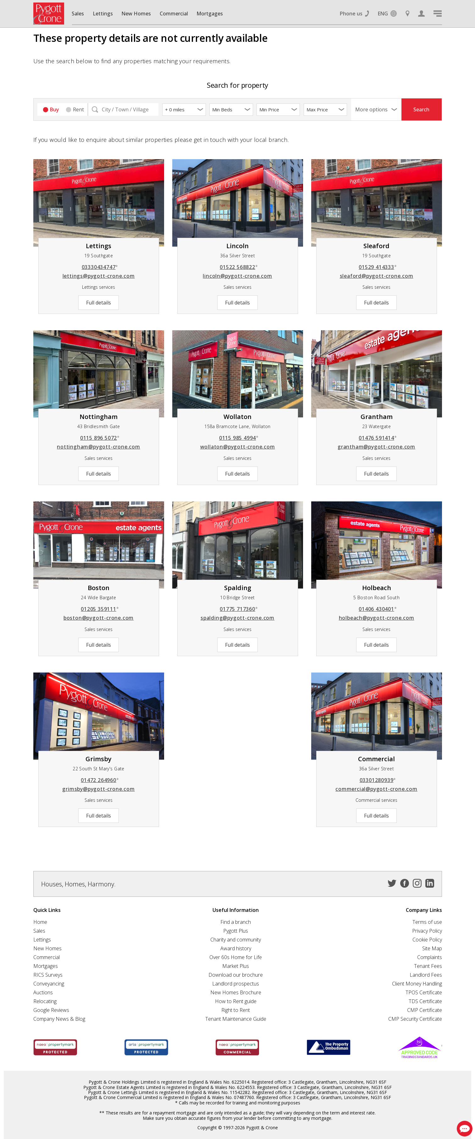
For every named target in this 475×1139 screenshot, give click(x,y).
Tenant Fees (428, 966)
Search (421, 109)
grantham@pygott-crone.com (376, 447)
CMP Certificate (424, 1010)
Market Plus (235, 966)
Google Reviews (51, 1010)
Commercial (174, 13)
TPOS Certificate (424, 992)
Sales (78, 13)
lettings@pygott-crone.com (99, 276)
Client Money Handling (417, 983)
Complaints (429, 957)
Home (40, 921)
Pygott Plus (235, 930)
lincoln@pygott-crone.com (237, 276)
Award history (235, 948)
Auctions (43, 992)
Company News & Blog (59, 1018)
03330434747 (100, 267)
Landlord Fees (426, 974)
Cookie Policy (427, 939)
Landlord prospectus (235, 983)
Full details (98, 302)
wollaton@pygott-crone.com (237, 447)
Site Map (432, 948)
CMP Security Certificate (415, 1018)
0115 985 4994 (239, 438)
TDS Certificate (425, 1001)
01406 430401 (378, 609)
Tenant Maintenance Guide (235, 1018)
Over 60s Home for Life (235, 957)
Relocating (45, 1001)
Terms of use (427, 921)
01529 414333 (378, 267)
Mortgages (209, 13)
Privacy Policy (427, 930)
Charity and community (235, 939)
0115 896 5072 (100, 438)
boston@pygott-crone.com (99, 618)
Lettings (103, 13)
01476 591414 (378, 438)
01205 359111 (100, 609)
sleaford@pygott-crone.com (376, 276)
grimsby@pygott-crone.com (98, 789)
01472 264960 (100, 780)
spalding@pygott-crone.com (237, 618)
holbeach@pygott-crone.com (376, 618)
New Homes (136, 13)
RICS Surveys (48, 974)
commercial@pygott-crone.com (376, 789)
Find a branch (235, 921)
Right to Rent (235, 1010)
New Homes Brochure (235, 992)
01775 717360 (239, 609)
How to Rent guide (236, 1001)
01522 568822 (239, 267)
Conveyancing (48, 983)
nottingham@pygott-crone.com (98, 447)
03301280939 (378, 780)
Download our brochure (235, 974)
